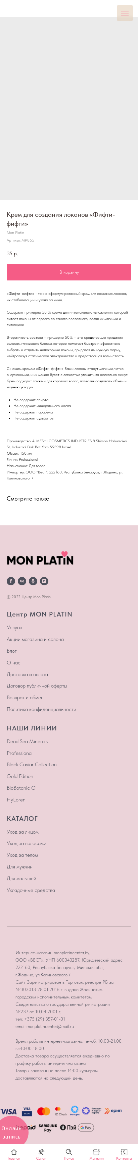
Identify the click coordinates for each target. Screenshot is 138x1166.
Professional (20, 753)
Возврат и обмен (25, 697)
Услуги (14, 627)
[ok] (33, 581)
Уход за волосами (26, 843)
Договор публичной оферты (37, 686)
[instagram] (44, 581)
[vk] (22, 581)
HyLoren (16, 799)
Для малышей (21, 878)
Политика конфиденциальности (41, 709)
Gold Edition (20, 776)
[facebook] (11, 581)
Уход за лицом (23, 832)
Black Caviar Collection (32, 764)
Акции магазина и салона (35, 639)
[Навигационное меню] (125, 13)
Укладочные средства (31, 890)
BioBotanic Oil (22, 788)
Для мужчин (20, 866)
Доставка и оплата (27, 674)
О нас (13, 662)
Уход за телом (22, 855)
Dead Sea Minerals (27, 741)
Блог (12, 651)
